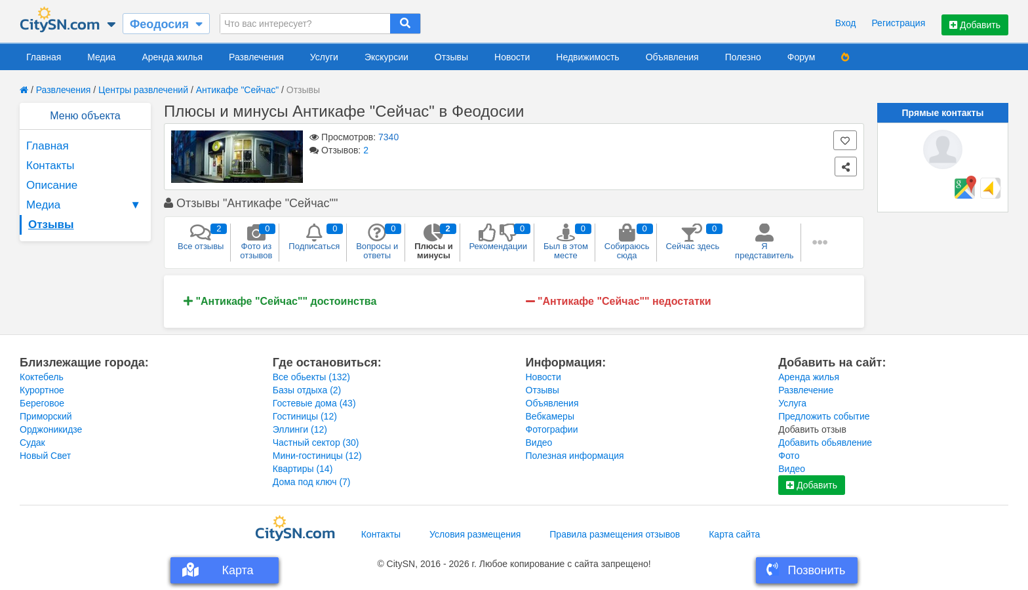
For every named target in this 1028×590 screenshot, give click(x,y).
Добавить (974, 25)
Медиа (101, 57)
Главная (43, 57)
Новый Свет (45, 455)
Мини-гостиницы (317, 455)
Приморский (46, 416)
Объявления (672, 57)
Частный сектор (316, 442)
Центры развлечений (143, 90)
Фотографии (552, 429)
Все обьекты (311, 377)
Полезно (743, 57)
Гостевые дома (314, 403)
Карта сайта (734, 534)
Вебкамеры (550, 416)
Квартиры (303, 468)
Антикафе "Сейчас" (237, 90)
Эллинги (300, 429)
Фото (788, 455)
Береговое (42, 403)
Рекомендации (498, 237)
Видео (539, 442)
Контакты (50, 165)
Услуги (324, 57)
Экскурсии (386, 57)
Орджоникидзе (51, 429)
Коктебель (42, 377)
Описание (51, 185)
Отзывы (451, 57)
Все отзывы (201, 237)
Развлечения (256, 57)
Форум (801, 57)
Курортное (42, 390)
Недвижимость (587, 57)
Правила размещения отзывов (614, 534)
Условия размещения (475, 534)
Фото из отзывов (256, 242)
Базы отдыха (307, 390)
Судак (32, 442)
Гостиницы (305, 416)
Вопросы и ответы (377, 242)
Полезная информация (575, 455)
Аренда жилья (172, 57)
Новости (512, 57)
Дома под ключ (312, 482)
